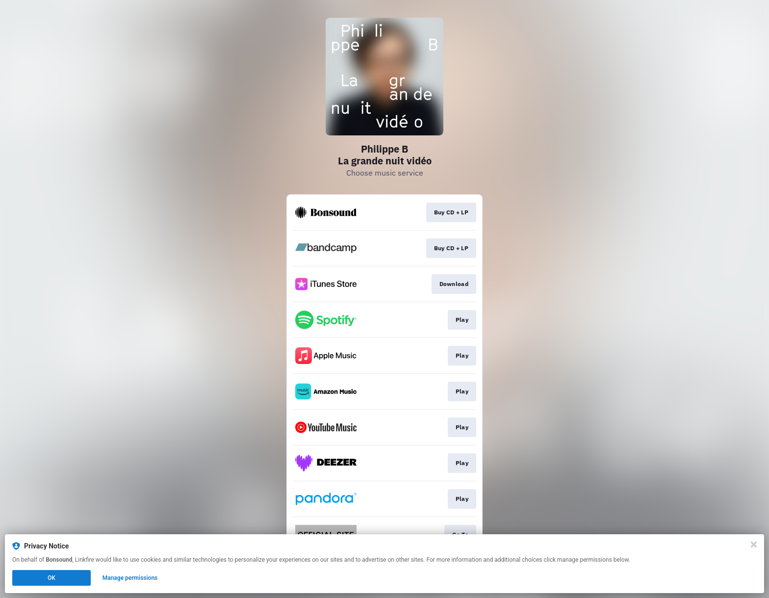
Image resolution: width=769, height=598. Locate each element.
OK (51, 577)
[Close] (754, 544)
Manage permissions (130, 577)
